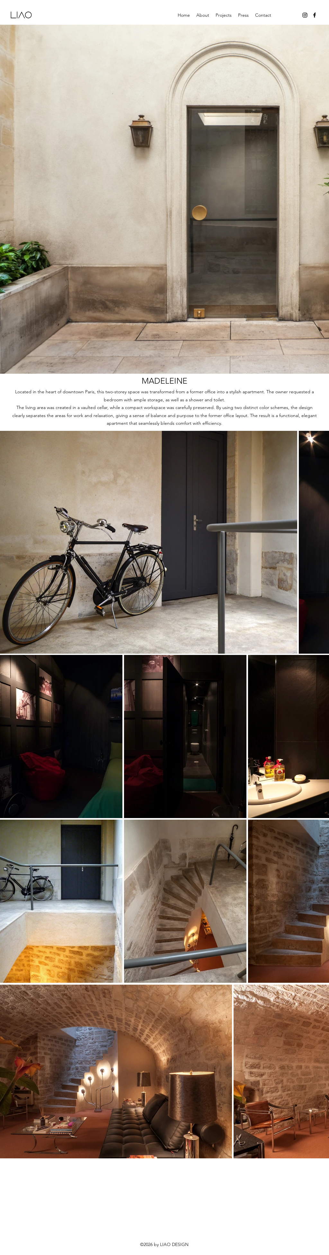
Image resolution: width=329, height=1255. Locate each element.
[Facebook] (314, 15)
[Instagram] (305, 15)
